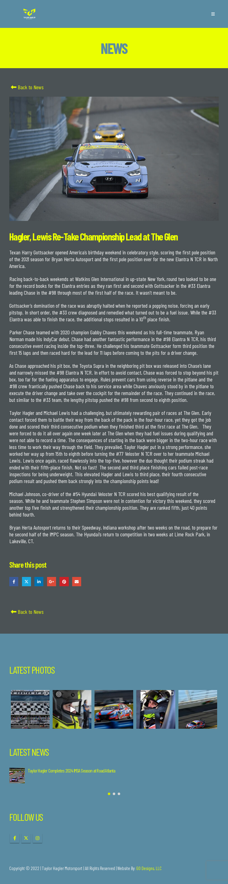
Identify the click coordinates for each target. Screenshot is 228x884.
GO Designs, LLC (149, 868)
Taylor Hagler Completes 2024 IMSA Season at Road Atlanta (72, 770)
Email (76, 581)
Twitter (26, 581)
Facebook (13, 581)
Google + (51, 581)
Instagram (37, 838)
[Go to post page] (17, 775)
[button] (213, 14)
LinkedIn (38, 581)
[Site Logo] (29, 14)
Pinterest (63, 581)
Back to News (26, 87)
